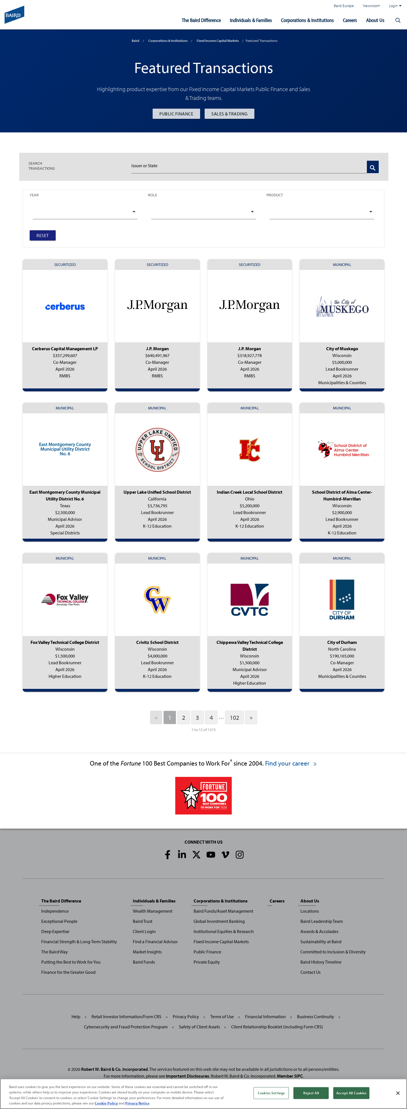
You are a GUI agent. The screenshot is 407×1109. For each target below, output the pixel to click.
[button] (398, 20)
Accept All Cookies (351, 1093)
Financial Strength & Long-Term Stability (79, 941)
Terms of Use (222, 1016)
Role (152, 194)
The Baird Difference (201, 20)
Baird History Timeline (320, 962)
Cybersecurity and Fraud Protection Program (126, 1027)
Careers (350, 20)
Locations (309, 911)
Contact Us (310, 972)
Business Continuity (315, 1016)
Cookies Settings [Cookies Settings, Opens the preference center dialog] (271, 1093)
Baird (135, 40)
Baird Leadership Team (321, 921)
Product (275, 194)
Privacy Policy (186, 1016)
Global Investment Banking (219, 921)
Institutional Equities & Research (224, 931)
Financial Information (265, 1016)
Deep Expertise (55, 931)
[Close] (398, 1093)
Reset (42, 235)
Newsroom (371, 5)
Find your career (291, 763)
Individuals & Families (251, 20)
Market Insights (147, 952)
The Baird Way (54, 952)
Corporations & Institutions (307, 20)
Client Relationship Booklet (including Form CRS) (277, 1027)
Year (34, 194)
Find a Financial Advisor (155, 941)
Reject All (311, 1093)
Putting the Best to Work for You (71, 962)
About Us (375, 20)
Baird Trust (142, 921)
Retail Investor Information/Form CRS (126, 1016)
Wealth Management (152, 911)
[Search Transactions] (373, 167)
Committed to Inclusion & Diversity (333, 952)
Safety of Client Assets (199, 1027)
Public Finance (176, 114)
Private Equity (207, 962)
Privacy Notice (137, 1103)
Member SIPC (290, 1076)
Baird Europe (344, 5)
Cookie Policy (106, 1103)
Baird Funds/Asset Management (223, 911)
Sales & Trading (229, 114)
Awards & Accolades (319, 931)
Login (395, 5)
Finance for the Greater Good (68, 972)
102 (234, 717)
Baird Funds (144, 962)
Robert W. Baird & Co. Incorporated (114, 1069)
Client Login (144, 931)
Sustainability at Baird (320, 941)
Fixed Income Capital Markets (218, 40)
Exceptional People (59, 921)
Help (76, 1016)
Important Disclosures (187, 1076)
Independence (55, 911)
